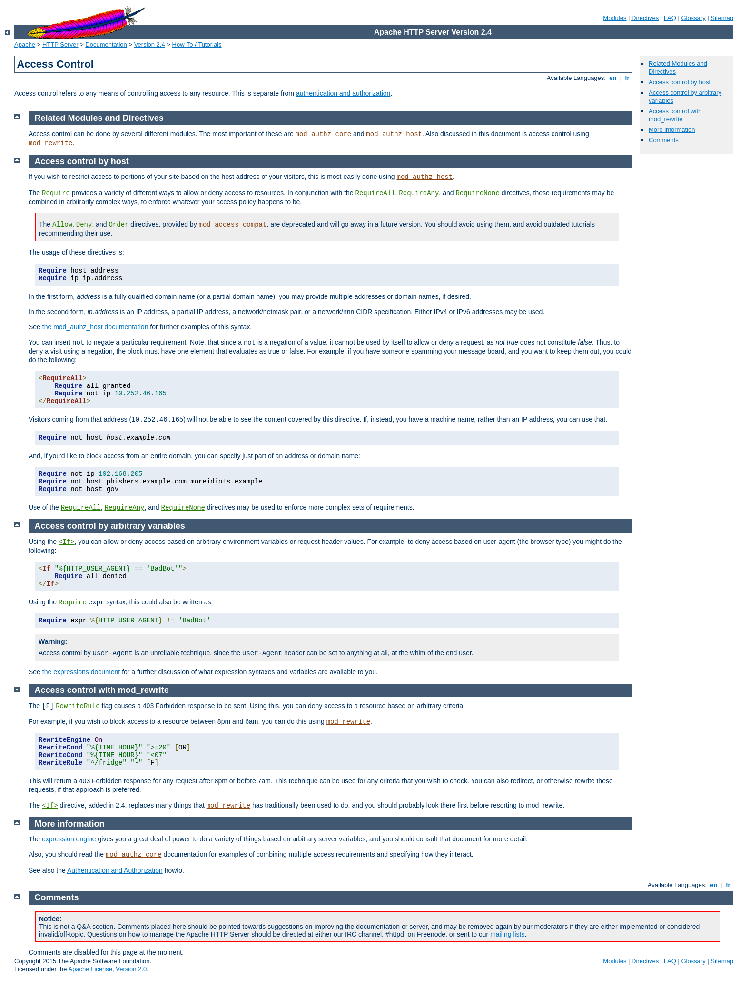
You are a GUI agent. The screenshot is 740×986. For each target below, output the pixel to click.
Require (56, 193)
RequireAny (419, 193)
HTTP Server (60, 44)
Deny (84, 224)
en (613, 77)
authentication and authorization (343, 93)
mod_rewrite (50, 143)
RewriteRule (77, 706)
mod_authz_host (394, 134)
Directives (645, 17)
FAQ (670, 17)
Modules (614, 17)
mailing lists (507, 934)
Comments (664, 140)
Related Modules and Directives (99, 118)
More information (672, 129)
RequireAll (375, 193)
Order (118, 224)
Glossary (693, 17)
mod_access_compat (233, 224)
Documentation (106, 44)
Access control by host (679, 82)
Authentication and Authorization (115, 870)
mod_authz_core (324, 134)
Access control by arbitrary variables (110, 526)
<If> (67, 542)
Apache (24, 44)
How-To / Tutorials (197, 44)
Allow (62, 224)
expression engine (69, 839)
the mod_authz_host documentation (95, 327)
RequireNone (477, 193)
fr (627, 77)
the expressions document (81, 672)
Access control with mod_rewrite (675, 115)
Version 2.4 (149, 44)
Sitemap (721, 17)
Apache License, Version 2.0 (107, 969)
